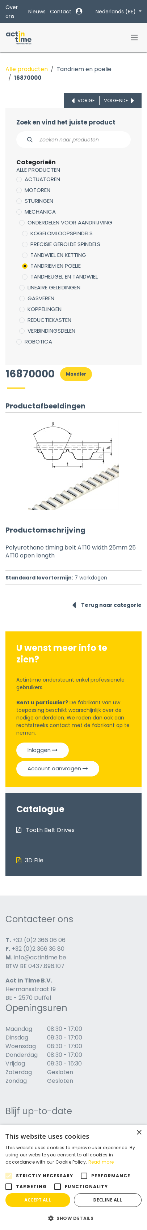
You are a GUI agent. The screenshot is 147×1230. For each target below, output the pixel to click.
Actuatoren (42, 179)
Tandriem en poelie (84, 69)
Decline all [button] (107, 1200)
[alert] (73, 1177)
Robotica (38, 341)
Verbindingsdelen (51, 330)
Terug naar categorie (107, 605)
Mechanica (40, 211)
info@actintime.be (40, 957)
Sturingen (39, 201)
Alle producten (26, 69)
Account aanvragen (58, 768)
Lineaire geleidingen (54, 287)
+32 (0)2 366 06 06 (39, 940)
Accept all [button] (38, 1200)
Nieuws (37, 11)
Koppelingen (45, 309)
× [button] (139, 1132)
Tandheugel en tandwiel (64, 276)
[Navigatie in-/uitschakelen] (134, 37)
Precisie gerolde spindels (65, 244)
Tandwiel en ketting (58, 255)
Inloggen (43, 750)
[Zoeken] (25, 139)
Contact (60, 11)
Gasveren (41, 298)
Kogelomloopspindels (61, 233)
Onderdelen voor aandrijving (70, 222)
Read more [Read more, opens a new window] (101, 1162)
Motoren (37, 190)
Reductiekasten (49, 320)
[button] (73, 1218)
